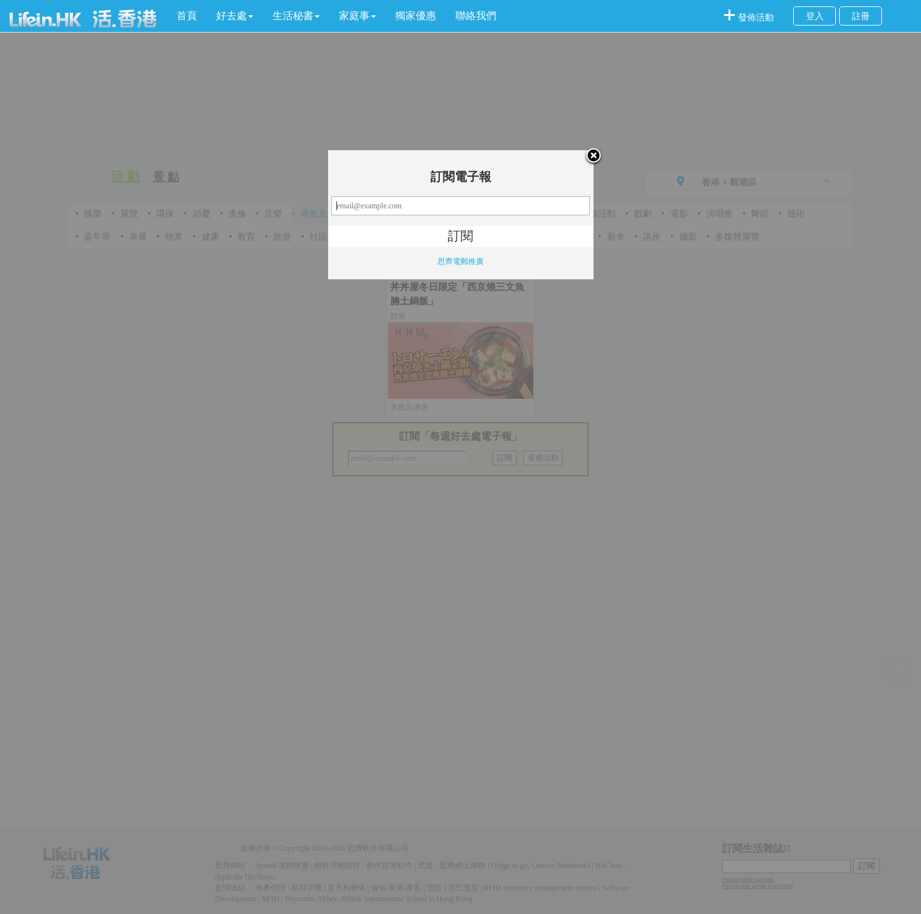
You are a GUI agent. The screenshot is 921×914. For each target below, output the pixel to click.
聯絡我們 (475, 15)
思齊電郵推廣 (460, 261)
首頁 (187, 15)
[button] (235, 16)
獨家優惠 (415, 15)
